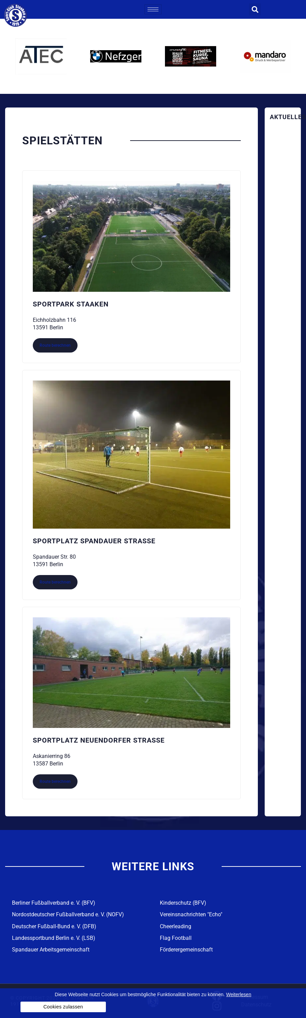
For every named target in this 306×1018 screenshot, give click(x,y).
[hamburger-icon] (153, 9)
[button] (255, 9)
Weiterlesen (238, 994)
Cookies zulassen (63, 1006)
